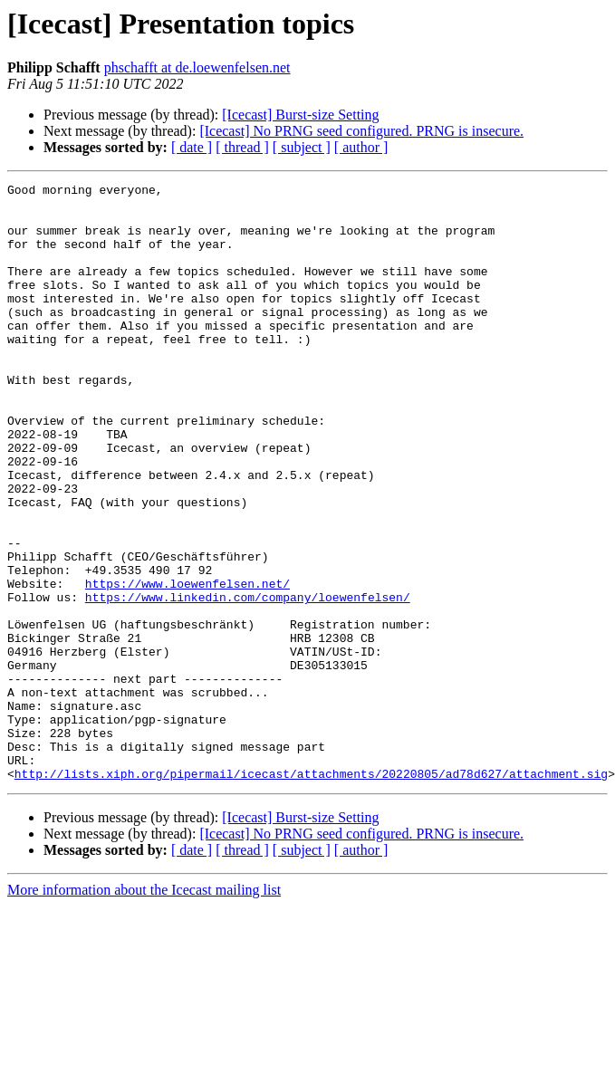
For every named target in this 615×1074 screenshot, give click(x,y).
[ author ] (361, 147)
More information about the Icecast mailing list (144, 1009)
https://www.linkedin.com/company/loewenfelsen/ (247, 681)
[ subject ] (302, 147)
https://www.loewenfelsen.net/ (187, 665)
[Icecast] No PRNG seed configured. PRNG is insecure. (361, 131)
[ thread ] (242, 147)
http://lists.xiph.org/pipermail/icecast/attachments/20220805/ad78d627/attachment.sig (311, 893)
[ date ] (191, 147)
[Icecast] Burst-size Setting (300, 114)
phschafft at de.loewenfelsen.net (197, 67)
